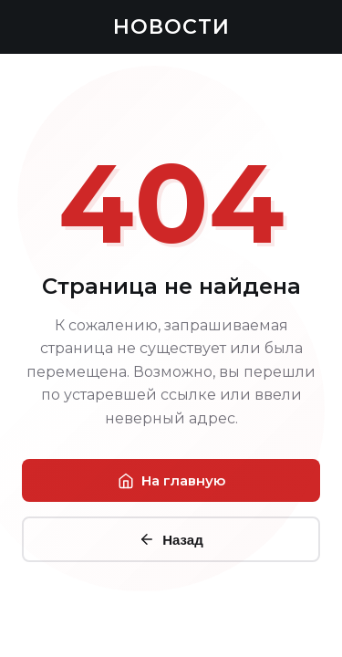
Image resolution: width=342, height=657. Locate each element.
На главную (171, 480)
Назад (170, 539)
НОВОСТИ (171, 27)
